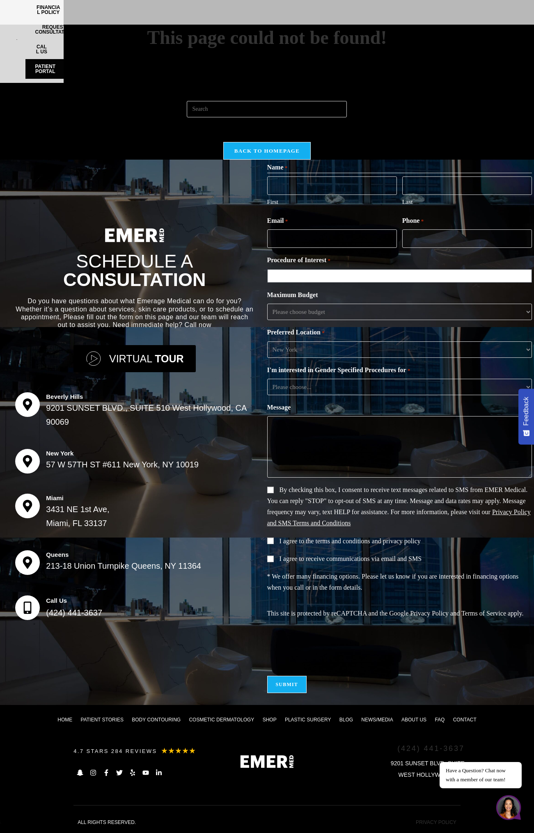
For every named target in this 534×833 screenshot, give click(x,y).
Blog (346, 720)
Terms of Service (483, 613)
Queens (57, 554)
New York (59, 453)
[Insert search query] (267, 109)
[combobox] (401, 276)
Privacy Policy (429, 613)
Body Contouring (156, 720)
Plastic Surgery (308, 720)
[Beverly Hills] (27, 404)
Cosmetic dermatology (221, 720)
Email (277, 221)
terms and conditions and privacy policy (367, 541)
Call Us (56, 600)
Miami (55, 497)
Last (407, 202)
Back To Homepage (267, 151)
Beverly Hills (64, 396)
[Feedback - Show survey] (526, 416)
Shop (270, 720)
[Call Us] (27, 607)
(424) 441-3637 (74, 612)
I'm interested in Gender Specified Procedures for (338, 370)
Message (279, 407)
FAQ (440, 720)
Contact (465, 720)
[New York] (27, 461)
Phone (413, 221)
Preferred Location (296, 332)
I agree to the (350, 541)
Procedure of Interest (299, 260)
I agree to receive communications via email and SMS (351, 558)
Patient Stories (102, 720)
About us (413, 720)
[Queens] (27, 562)
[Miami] (27, 506)
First (273, 202)
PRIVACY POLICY (436, 822)
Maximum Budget (292, 294)
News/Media (377, 720)
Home (64, 720)
